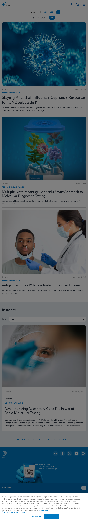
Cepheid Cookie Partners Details (13, 512)
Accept (51, 516)
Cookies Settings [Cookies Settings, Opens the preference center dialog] (35, 516)
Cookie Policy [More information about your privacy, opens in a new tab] (44, 510)
